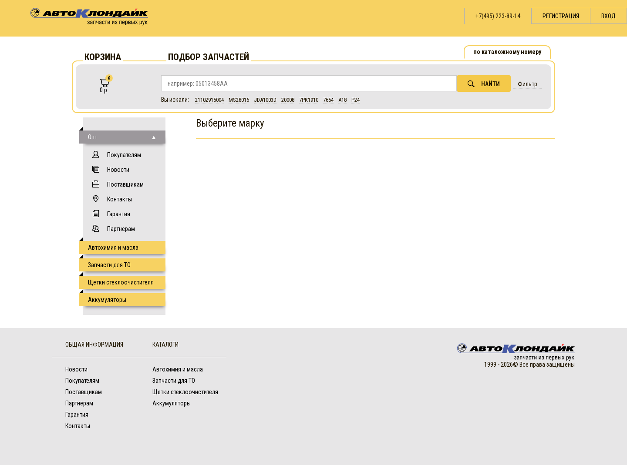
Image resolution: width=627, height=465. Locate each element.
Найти (484, 83)
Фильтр (527, 83)
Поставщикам (125, 184)
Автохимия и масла (113, 247)
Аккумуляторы (107, 299)
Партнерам (121, 228)
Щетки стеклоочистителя (121, 282)
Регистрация (561, 16)
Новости (118, 169)
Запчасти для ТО (109, 264)
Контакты (119, 199)
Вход (608, 16)
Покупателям (124, 154)
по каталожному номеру (507, 51)
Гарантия (118, 214)
